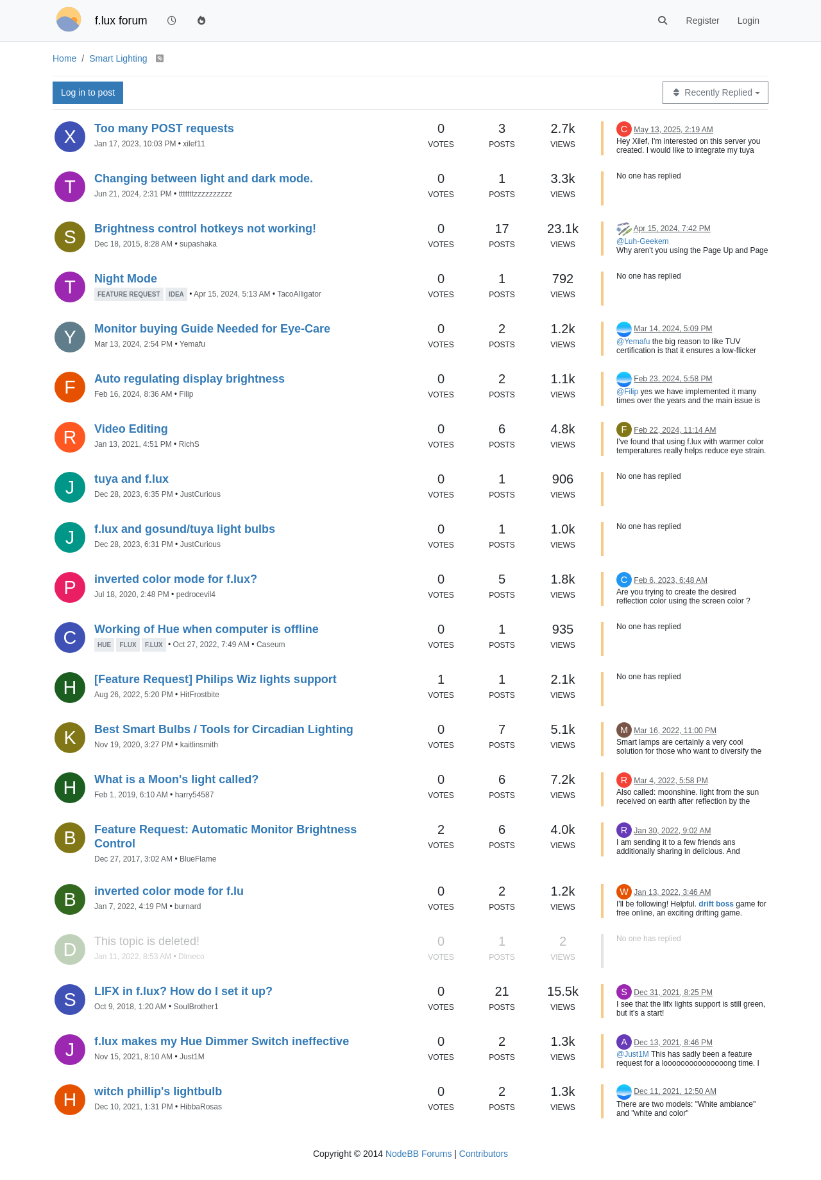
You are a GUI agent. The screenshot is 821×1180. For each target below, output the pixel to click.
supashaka (198, 243)
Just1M (192, 1056)
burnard (187, 906)
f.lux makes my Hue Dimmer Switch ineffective (221, 1041)
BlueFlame (198, 859)
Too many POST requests (164, 128)
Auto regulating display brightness (189, 378)
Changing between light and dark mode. (203, 178)
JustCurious (200, 494)
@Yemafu (633, 341)
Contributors (483, 1154)
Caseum (271, 644)
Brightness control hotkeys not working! (205, 228)
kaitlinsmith (199, 744)
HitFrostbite (199, 694)
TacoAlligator (299, 294)
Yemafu (192, 344)
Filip (186, 394)
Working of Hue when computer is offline (206, 629)
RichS (189, 444)
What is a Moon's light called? (176, 779)
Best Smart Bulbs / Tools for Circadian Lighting (223, 729)
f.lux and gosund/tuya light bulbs (184, 529)
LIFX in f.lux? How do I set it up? (183, 991)
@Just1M (632, 1054)
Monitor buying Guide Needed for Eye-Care (212, 328)
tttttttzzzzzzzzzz (205, 193)
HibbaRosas (201, 1106)
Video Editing (131, 428)
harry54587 (194, 794)
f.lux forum (121, 20)
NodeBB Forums (418, 1154)
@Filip (627, 391)
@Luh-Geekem (642, 241)
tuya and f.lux (131, 479)
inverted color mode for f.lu (169, 891)
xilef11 (194, 143)
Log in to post (88, 92)
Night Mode (125, 278)
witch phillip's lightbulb (158, 1091)
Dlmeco (191, 956)
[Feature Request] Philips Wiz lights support (215, 679)
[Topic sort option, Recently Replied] (715, 93)
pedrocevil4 (196, 594)
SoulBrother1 (196, 1006)
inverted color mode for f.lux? (175, 579)
